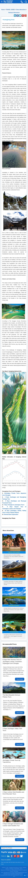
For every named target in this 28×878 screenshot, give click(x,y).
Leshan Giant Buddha (14, 552)
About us (3, 870)
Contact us (8, 870)
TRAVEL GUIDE (10, 9)
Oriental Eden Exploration (11, 514)
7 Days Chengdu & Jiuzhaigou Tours (14, 504)
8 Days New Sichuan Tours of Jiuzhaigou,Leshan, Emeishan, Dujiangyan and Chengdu (12, 661)
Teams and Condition (17, 870)
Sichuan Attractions (14, 12)
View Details (20, 679)
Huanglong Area (14, 631)
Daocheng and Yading (14, 578)
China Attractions (21, 9)
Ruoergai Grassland (14, 605)
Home (3, 9)
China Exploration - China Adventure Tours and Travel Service (8, 1)
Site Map (16, 871)
